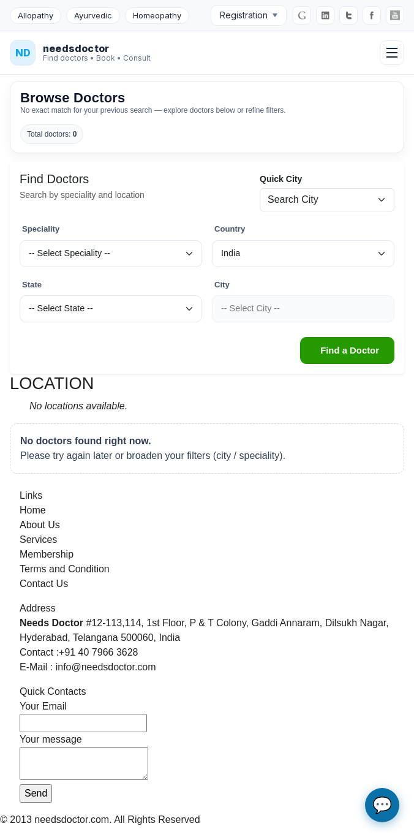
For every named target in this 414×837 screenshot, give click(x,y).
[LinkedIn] (325, 15)
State (32, 284)
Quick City (281, 179)
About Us (40, 525)
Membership (46, 554)
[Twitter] (348, 15)
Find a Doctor (349, 350)
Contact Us (44, 583)
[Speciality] (111, 253)
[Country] (303, 253)
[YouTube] (395, 15)
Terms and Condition (65, 569)
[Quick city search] (327, 199)
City (222, 284)
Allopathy (35, 15)
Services (38, 539)
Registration (248, 15)
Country (229, 228)
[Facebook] (372, 15)
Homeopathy (157, 15)
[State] (111, 308)
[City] (303, 308)
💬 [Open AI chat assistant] (382, 805)
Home (33, 510)
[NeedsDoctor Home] (80, 53)
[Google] (302, 15)
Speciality (40, 228)
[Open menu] (392, 52)
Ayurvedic (93, 15)
